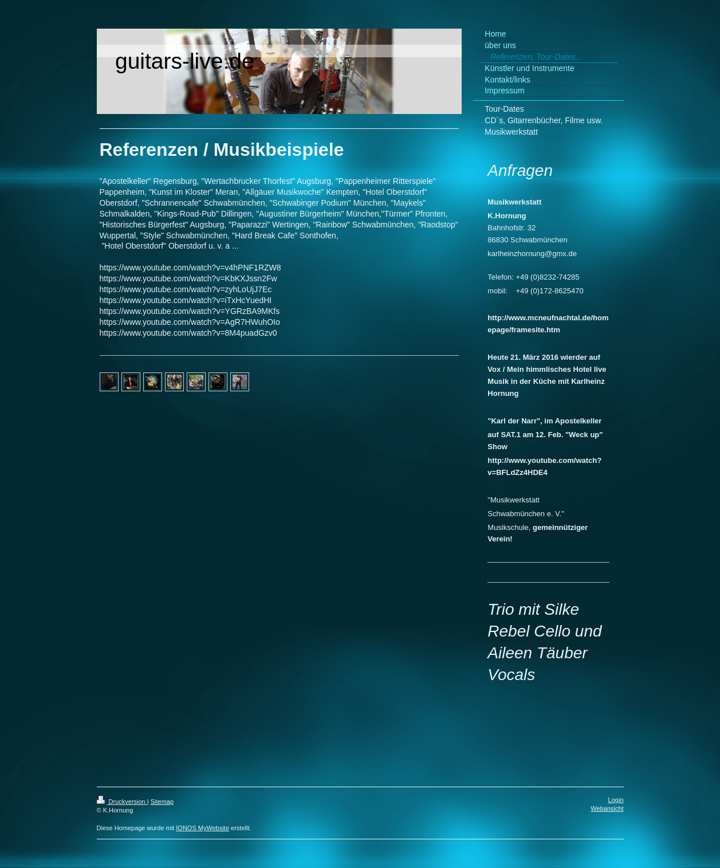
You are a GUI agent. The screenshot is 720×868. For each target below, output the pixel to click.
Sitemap (162, 801)
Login (616, 799)
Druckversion (122, 801)
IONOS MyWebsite (202, 827)
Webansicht (607, 808)
